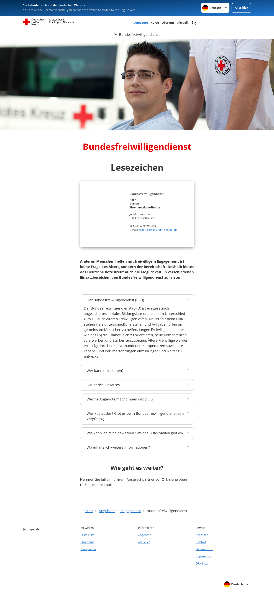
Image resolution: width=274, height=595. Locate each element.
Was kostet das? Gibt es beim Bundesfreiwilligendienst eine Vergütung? (135, 416)
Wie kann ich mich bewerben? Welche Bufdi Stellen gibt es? (135, 433)
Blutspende (88, 549)
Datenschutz (204, 549)
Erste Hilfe (87, 535)
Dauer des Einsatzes (103, 384)
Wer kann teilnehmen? (105, 370)
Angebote (141, 23)
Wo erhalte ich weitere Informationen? (118, 447)
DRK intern (203, 563)
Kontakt (201, 542)
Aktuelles (144, 542)
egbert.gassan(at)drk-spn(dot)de (158, 229)
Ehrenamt (87, 542)
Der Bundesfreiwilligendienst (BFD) (115, 300)
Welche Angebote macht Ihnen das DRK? (120, 399)
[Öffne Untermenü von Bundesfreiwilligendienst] (137, 34)
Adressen (202, 535)
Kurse (155, 23)
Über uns (168, 23)
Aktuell (182, 23)
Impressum (203, 556)
